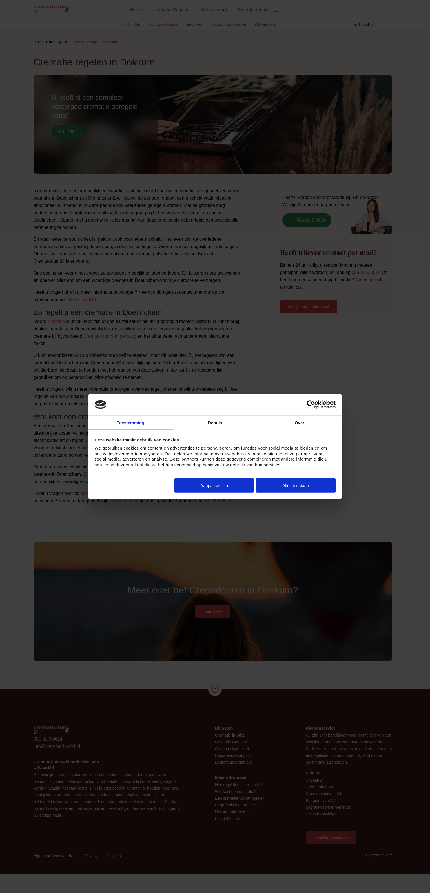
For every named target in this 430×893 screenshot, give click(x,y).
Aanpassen (214, 485)
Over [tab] (300, 422)
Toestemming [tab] (130, 422)
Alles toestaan (295, 485)
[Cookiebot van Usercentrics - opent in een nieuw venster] (311, 404)
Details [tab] (215, 422)
